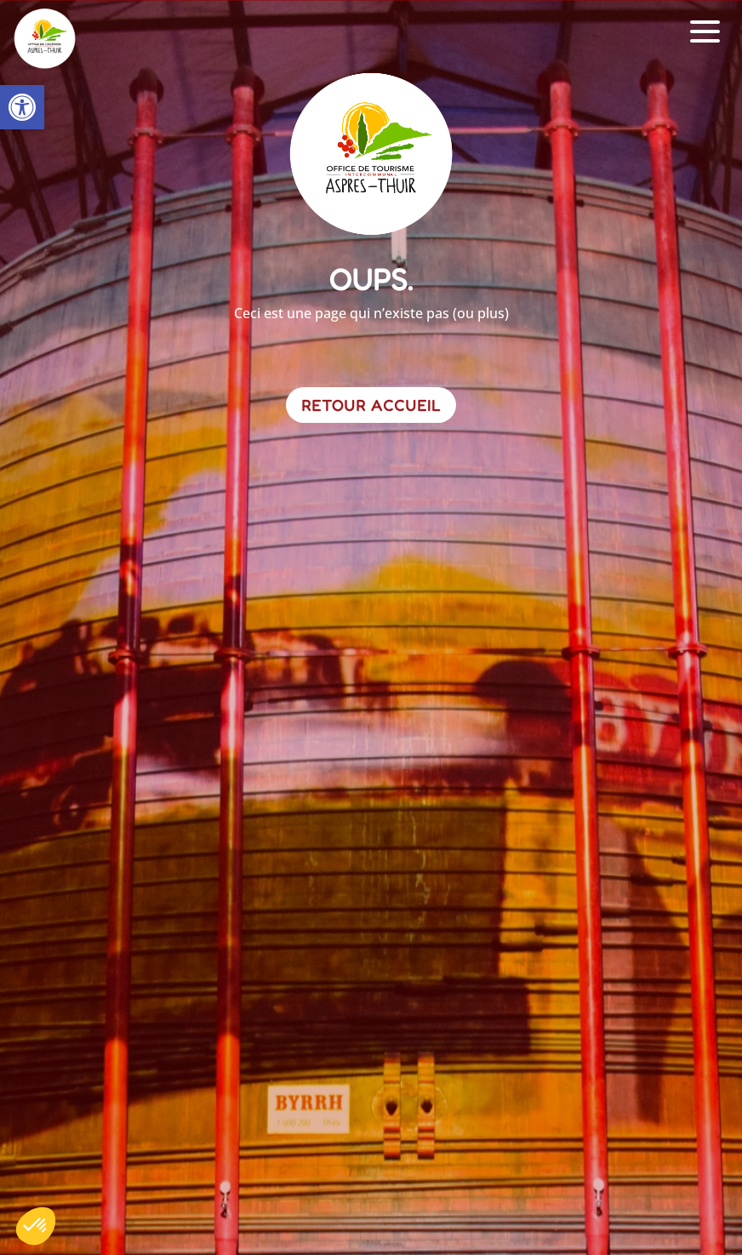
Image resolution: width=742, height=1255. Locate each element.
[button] (22, 107)
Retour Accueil (371, 405)
